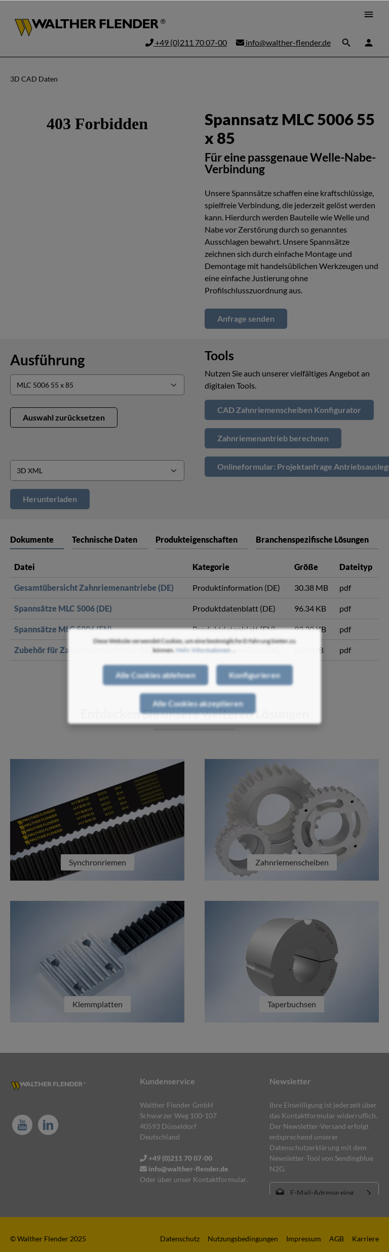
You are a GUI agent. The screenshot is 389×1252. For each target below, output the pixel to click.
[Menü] (369, 14)
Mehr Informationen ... (206, 667)
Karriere (365, 1238)
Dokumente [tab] (32, 539)
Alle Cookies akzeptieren (197, 721)
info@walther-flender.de (283, 42)
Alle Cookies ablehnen (155, 692)
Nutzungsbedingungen (243, 1238)
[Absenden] (369, 1192)
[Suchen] (346, 42)
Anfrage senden (246, 318)
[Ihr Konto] (369, 42)
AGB (336, 1238)
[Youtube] (22, 1125)
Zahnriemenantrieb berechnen (273, 438)
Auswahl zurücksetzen (64, 417)
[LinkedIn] (48, 1125)
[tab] (109, 539)
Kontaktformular (220, 1179)
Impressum (303, 1238)
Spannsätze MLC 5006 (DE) (63, 608)
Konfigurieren (254, 692)
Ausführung (47, 359)
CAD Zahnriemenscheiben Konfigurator (289, 409)
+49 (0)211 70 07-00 (186, 42)
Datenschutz (180, 1238)
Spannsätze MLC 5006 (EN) (63, 629)
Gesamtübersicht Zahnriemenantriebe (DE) (94, 587)
